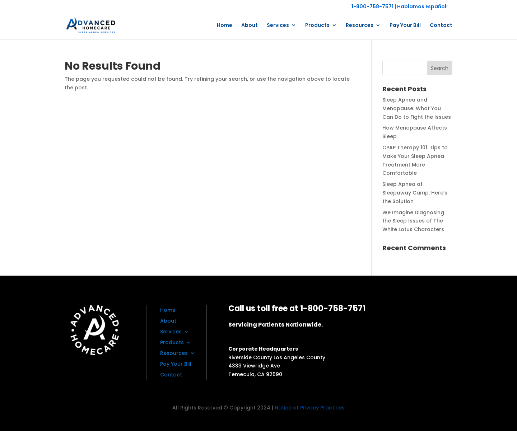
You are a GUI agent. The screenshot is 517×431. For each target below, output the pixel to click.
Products (317, 26)
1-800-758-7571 (372, 6)
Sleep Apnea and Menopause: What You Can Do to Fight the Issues (416, 108)
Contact (441, 26)
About (249, 26)
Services (278, 26)
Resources (359, 26)
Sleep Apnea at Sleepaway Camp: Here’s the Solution (414, 193)
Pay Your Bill (405, 26)
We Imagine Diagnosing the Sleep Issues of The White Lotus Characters (413, 221)
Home (224, 26)
